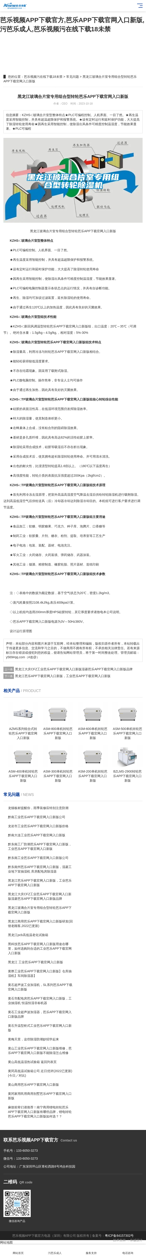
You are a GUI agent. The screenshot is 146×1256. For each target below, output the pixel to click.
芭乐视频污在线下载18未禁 (43, 76)
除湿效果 (70, 428)
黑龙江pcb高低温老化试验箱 (28, 935)
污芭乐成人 (55, 1250)
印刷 (96, 564)
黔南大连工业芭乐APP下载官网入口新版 (36, 835)
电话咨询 (128, 1250)
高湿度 (68, 494)
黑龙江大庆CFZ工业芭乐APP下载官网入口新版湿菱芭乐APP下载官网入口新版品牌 (74, 669)
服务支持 (91, 1250)
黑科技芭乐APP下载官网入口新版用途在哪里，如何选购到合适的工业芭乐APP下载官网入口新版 (40, 948)
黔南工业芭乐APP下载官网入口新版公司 (36, 817)
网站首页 (18, 1250)
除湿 (76, 269)
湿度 (89, 278)
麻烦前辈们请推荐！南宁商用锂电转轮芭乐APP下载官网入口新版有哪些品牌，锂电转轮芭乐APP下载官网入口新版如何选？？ (40, 1111)
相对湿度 (66, 332)
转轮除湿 (108, 494)
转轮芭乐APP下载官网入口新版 (67, 352)
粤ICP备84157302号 (119, 1235)
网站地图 (6, 1242)
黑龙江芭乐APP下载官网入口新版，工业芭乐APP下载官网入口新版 (63, 676)
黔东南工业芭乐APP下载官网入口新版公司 (38, 858)
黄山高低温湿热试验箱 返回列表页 (32, 1062)
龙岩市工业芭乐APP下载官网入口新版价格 (38, 826)
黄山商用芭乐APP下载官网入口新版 (33, 1084)
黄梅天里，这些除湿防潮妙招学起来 (33, 1039)
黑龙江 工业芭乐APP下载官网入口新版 (35, 962)
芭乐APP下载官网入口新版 (69, 326)
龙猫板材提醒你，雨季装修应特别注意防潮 (38, 808)
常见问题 (72, 76)
